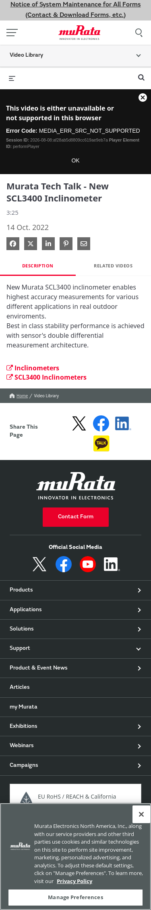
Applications (26, 610)
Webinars (22, 746)
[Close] (141, 814)
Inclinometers (32, 368)
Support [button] (20, 648)
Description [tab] (37, 266)
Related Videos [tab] (113, 266)
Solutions (22, 629)
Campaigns (24, 765)
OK (75, 160)
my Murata (23, 707)
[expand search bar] (141, 74)
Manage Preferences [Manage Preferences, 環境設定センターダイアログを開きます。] (75, 897)
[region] (75, 856)
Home (19, 396)
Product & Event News (39, 668)
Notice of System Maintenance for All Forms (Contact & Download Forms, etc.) (75, 10)
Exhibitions (23, 726)
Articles (20, 687)
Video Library (46, 396)
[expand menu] (12, 78)
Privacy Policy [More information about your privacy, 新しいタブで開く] (74, 881)
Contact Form (75, 517)
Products (21, 590)
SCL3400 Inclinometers (46, 377)
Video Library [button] (26, 55)
